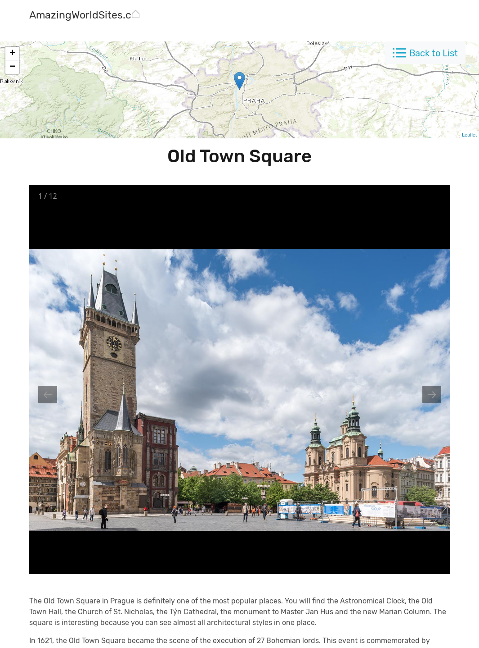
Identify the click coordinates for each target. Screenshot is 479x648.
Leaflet (469, 134)
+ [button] (12, 53)
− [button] (12, 67)
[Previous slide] (47, 394)
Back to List (433, 53)
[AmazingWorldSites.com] (87, 16)
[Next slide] (431, 394)
